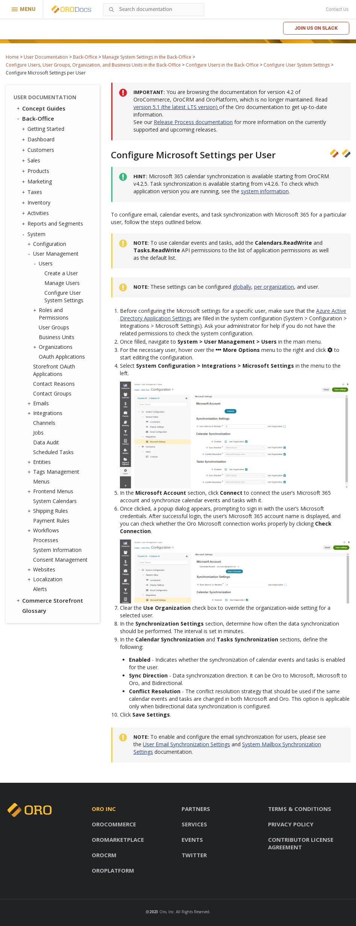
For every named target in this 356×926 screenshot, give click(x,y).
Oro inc (104, 808)
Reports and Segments (53, 223)
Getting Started (44, 129)
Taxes (33, 192)
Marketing (38, 181)
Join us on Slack (316, 28)
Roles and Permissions (51, 313)
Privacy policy (291, 824)
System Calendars (55, 501)
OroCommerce (114, 824)
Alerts (40, 589)
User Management (54, 254)
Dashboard (39, 139)
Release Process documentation (193, 122)
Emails (39, 403)
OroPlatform (113, 870)
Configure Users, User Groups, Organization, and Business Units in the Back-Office (93, 65)
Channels (44, 422)
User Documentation (46, 57)
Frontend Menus (51, 491)
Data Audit (46, 442)
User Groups (54, 327)
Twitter (194, 855)
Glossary (34, 610)
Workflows (44, 530)
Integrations (45, 413)
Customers (39, 150)
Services (194, 824)
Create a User (61, 273)
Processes (45, 540)
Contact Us (337, 9)
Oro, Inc (166, 911)
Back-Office (85, 57)
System (34, 234)
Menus (41, 481)
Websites (42, 569)
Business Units (56, 337)
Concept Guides (40, 108)
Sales (32, 160)
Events (192, 839)
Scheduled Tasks (53, 452)
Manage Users (62, 282)
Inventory (37, 202)
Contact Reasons (54, 383)
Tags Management (54, 472)
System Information (57, 549)
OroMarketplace (118, 839)
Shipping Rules (48, 511)
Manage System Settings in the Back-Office (146, 57)
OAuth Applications (62, 356)
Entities (40, 462)
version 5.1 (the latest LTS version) (176, 107)
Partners (196, 808)
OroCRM (104, 855)
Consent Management (60, 559)
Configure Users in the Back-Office (222, 65)
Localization (45, 579)
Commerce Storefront (49, 600)
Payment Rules (51, 520)
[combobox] (153, 9)
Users (44, 263)
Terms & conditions (299, 808)
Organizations (54, 347)
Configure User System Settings (297, 65)
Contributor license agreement (300, 843)
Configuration (47, 244)
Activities (36, 213)
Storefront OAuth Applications (54, 370)
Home (12, 57)
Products (36, 171)
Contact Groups (52, 393)
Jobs (38, 432)
